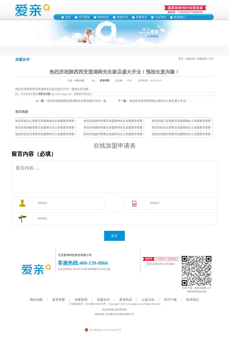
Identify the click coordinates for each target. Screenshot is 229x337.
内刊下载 (170, 299)
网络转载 (79, 80)
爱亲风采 (125, 299)
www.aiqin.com (133, 304)
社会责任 (160, 17)
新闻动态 (103, 17)
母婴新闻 (81, 299)
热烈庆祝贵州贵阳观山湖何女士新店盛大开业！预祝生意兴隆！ (168, 100)
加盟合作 (122, 17)
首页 (68, 17)
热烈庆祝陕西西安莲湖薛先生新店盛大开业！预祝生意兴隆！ (85, 100)
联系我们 (179, 17)
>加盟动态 (201, 58)
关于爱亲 (84, 17)
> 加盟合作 (189, 58)
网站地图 (36, 299)
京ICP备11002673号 (95, 304)
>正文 (211, 58)
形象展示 (141, 17)
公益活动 (147, 299)
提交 (114, 235)
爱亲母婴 (104, 80)
